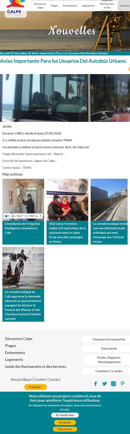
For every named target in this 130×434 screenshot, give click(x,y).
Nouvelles (21, 53)
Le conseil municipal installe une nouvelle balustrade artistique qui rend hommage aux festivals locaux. (111, 232)
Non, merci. (65, 429)
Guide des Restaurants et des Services (107, 5)
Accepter (65, 422)
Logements (88, 5)
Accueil (5, 53)
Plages (54, 5)
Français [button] (34, 387)
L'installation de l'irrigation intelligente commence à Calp (22, 228)
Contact (54, 379)
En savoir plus (65, 415)
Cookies (39, 379)
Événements (70, 5)
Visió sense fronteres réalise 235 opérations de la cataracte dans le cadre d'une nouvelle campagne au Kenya (67, 232)
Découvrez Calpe (40, 5)
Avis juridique (21, 379)
